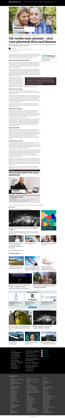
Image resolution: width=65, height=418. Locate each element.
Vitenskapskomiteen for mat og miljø (48, 412)
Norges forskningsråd (30, 400)
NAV (11, 408)
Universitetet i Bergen (46, 401)
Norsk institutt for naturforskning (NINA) (33, 409)
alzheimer (15, 205)
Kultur (26, 3)
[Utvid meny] (56, 4)
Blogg (52, 3)
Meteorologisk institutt (13, 407)
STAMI (44, 390)
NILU (11, 413)
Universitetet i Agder (46, 400)
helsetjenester (34, 205)
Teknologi (41, 3)
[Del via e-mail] (14, 207)
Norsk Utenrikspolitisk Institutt (31, 408)
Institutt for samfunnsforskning (15, 401)
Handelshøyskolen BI (13, 392)
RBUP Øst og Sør (45, 380)
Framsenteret (12, 390)
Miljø (32, 3)
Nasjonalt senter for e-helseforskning (32, 389)
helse (19, 205)
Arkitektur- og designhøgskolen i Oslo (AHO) (17, 379)
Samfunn (36, 3)
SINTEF (44, 385)
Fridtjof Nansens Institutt (14, 391)
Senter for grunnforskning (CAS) (47, 386)
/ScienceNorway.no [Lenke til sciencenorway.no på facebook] (46, 356)
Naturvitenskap (47, 3)
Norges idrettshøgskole (30, 403)
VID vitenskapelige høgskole (47, 411)
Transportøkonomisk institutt (47, 397)
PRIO (43, 379)
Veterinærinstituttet (46, 410)
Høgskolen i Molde (13, 395)
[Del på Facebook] (9, 207)
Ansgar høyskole (12, 378)
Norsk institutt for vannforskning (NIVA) (32, 410)
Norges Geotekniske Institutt (31, 398)
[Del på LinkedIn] (12, 207)
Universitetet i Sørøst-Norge (47, 406)
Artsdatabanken (12, 380)
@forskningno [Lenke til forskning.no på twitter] (46, 350)
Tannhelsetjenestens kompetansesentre (49, 396)
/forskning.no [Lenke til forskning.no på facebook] (45, 352)
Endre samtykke (14, 372)
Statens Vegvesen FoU (46, 391)
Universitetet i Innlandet (46, 402)
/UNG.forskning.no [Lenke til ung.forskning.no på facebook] (46, 354)
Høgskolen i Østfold (13, 396)
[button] (51, 1)
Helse (29, 3)
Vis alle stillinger (32, 307)
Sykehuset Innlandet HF (46, 395)
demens (10, 205)
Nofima (28, 394)
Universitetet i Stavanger (46, 405)
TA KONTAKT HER (12, 198)
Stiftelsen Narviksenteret (46, 392)
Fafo (11, 385)
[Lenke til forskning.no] (15, 3)
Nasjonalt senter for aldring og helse (32, 388)
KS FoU (11, 402)
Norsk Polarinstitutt (29, 404)
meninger (23, 205)
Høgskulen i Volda (13, 397)
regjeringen (40, 205)
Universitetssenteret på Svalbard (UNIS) (48, 407)
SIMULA (44, 384)
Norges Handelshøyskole (30, 399)
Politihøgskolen (45, 378)
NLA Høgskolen (29, 378)
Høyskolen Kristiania (13, 400)
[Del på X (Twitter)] (11, 207)
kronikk (28, 205)
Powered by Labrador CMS (32, 416)
